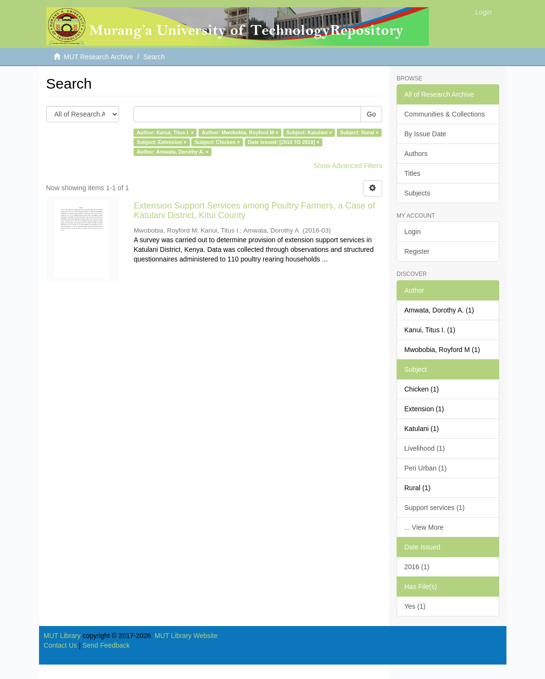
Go (371, 114)
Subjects (417, 193)
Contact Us (60, 645)
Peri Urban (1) (425, 468)
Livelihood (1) (424, 448)
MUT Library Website (186, 636)
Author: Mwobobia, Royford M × (240, 132)
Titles (412, 173)
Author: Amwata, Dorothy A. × (173, 152)
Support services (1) (434, 507)
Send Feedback (106, 645)
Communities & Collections (444, 114)
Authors (415, 153)
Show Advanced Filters (348, 166)
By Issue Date (425, 134)
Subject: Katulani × (309, 132)
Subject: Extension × (162, 142)
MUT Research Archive (98, 57)
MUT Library (62, 636)
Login (412, 231)
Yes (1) (414, 606)
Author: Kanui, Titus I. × (165, 132)
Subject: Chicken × (217, 142)
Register (416, 251)
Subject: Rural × (359, 132)
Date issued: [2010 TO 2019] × (283, 142)
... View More (423, 527)
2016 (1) (416, 567)
